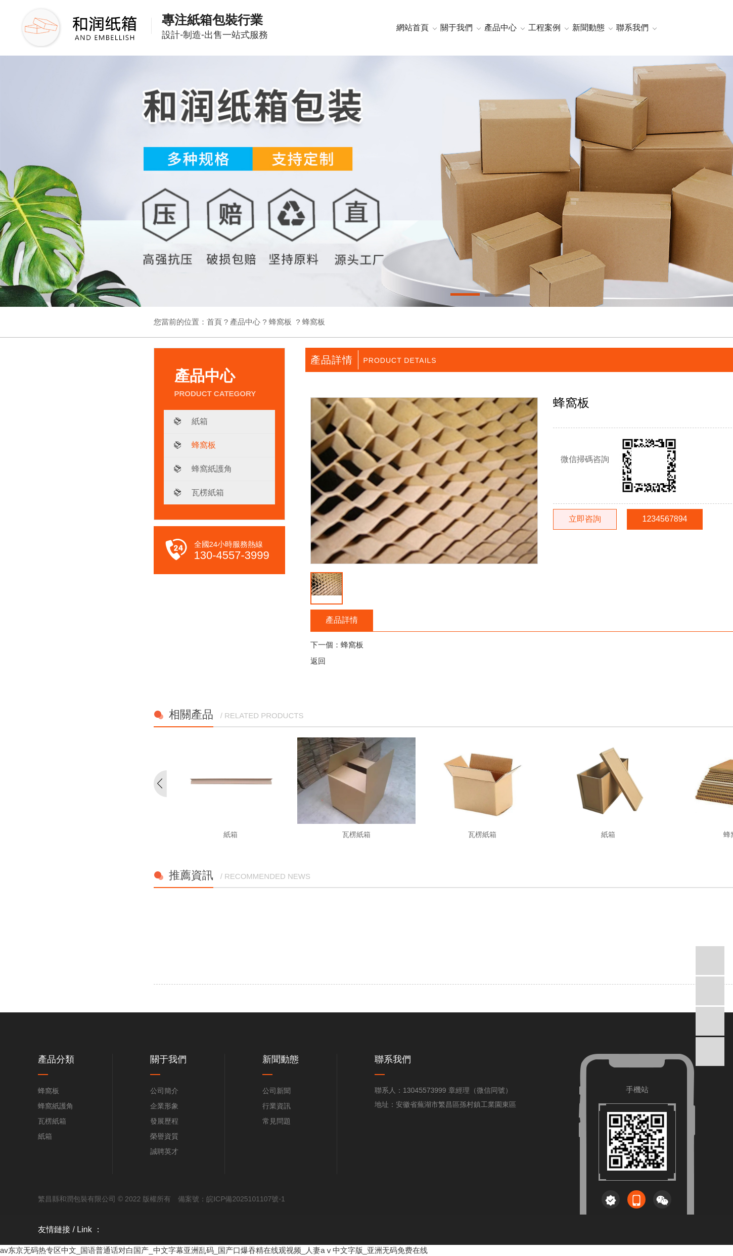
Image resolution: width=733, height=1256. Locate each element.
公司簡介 (164, 1091)
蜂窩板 (280, 321)
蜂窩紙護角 (212, 468)
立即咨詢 (585, 519)
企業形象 (164, 1106)
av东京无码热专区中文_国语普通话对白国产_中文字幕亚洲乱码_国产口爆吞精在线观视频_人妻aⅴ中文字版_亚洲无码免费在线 (214, 1250)
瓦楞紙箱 (208, 492)
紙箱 (200, 421)
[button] (464, 296)
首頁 (214, 321)
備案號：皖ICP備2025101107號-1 (231, 1199)
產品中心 (245, 321)
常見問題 (276, 1121)
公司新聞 (276, 1091)
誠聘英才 (164, 1151)
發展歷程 (164, 1121)
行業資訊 (276, 1106)
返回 (318, 661)
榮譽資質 (164, 1136)
